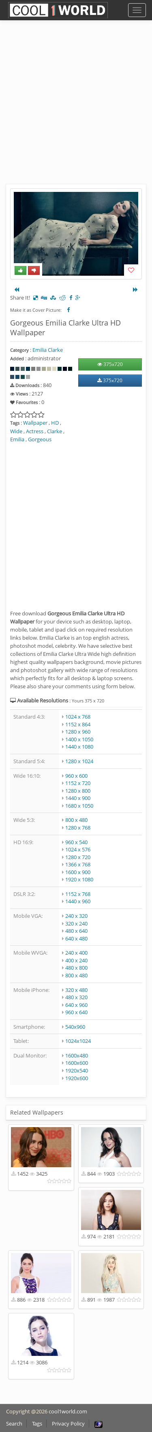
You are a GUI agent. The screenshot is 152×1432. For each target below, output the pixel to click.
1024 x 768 (77, 716)
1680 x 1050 (79, 805)
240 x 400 (76, 952)
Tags (37, 1423)
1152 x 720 (77, 783)
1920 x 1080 (79, 879)
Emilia (17, 439)
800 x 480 (76, 819)
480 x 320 (76, 997)
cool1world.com (68, 1411)
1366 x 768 (77, 864)
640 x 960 (76, 1005)
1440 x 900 (77, 798)
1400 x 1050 (79, 739)
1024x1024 (78, 1041)
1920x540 (76, 1070)
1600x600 (76, 1062)
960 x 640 (76, 1012)
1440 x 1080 (79, 746)
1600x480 (76, 1055)
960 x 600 (76, 775)
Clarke (54, 431)
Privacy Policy (68, 1423)
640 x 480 (76, 938)
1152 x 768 (77, 894)
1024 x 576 (77, 849)
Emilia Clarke (47, 349)
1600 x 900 (77, 872)
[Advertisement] (76, 108)
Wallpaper (35, 422)
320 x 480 (76, 990)
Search (14, 1423)
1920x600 (76, 1078)
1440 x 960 (77, 901)
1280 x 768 (77, 827)
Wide (16, 431)
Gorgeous (39, 439)
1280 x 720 (77, 857)
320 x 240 (76, 923)
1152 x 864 (77, 724)
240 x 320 (76, 915)
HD (55, 422)
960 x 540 (76, 842)
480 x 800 (76, 967)
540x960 (75, 1026)
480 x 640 (76, 930)
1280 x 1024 (79, 761)
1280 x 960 (77, 731)
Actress (34, 431)
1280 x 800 (77, 790)
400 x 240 (76, 960)
